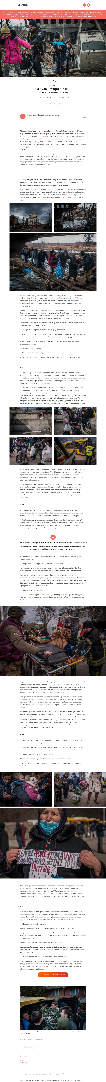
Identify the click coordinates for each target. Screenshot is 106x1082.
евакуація (42, 1039)
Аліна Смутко (53, 83)
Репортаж (32, 1039)
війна (37, 1039)
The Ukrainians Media (46, 16)
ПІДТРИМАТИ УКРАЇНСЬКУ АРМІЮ (53, 975)
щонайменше (42, 136)
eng (80, 5)
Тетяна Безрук (53, 81)
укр (76, 5)
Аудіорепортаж (24, 1039)
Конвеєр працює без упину (28, 1031)
